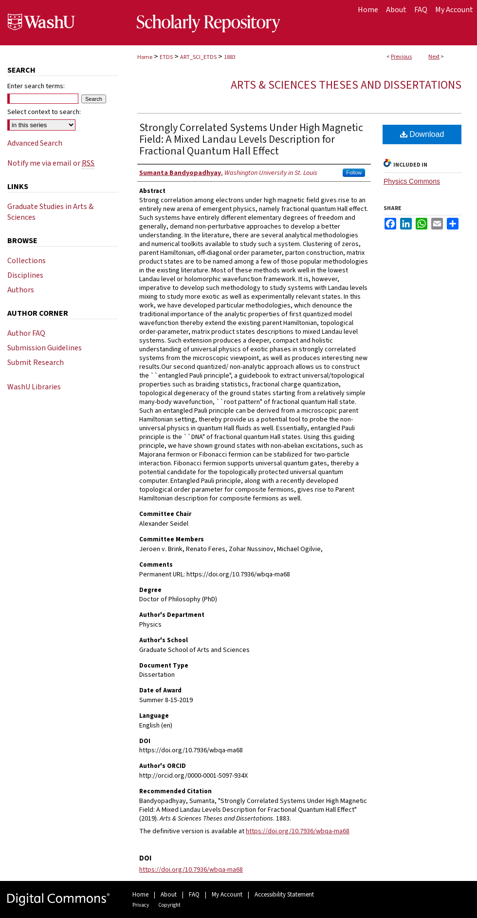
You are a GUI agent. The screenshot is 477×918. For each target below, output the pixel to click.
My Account (227, 894)
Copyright (169, 905)
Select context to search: (44, 112)
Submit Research (35, 362)
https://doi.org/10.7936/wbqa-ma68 (297, 831)
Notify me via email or (50, 163)
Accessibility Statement (284, 894)
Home (144, 57)
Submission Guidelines (44, 348)
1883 (230, 57)
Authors (20, 290)
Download (422, 134)
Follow (354, 172)
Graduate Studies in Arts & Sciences (50, 212)
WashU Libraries (34, 387)
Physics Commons (412, 181)
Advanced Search (34, 143)
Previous (401, 57)
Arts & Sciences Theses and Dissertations (346, 85)
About (169, 894)
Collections (26, 260)
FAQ (194, 894)
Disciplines (25, 275)
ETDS (166, 57)
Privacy (140, 905)
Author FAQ (26, 333)
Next (434, 57)
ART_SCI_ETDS (198, 57)
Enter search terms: (36, 86)
